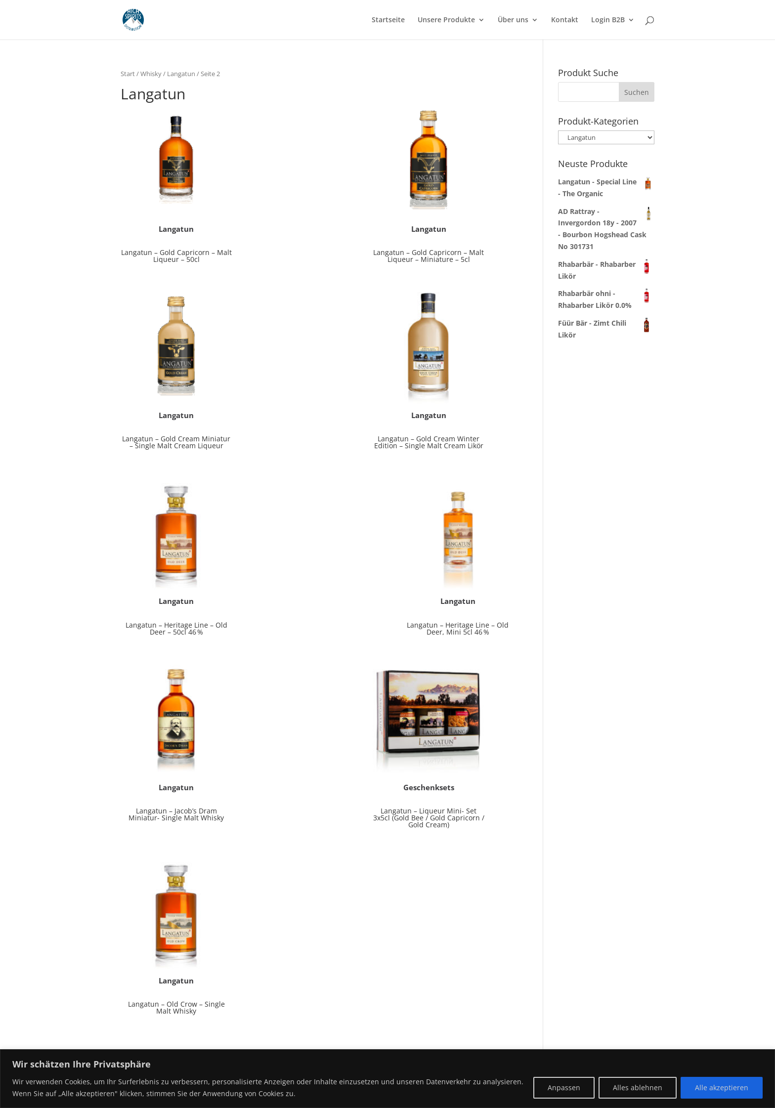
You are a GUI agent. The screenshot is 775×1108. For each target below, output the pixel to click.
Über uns (513, 20)
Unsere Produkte (446, 20)
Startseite (388, 20)
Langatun (181, 73)
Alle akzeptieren (721, 1087)
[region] (387, 1078)
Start (128, 73)
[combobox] (606, 92)
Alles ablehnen (637, 1087)
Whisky (151, 73)
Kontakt (564, 20)
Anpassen (564, 1087)
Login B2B (608, 20)
